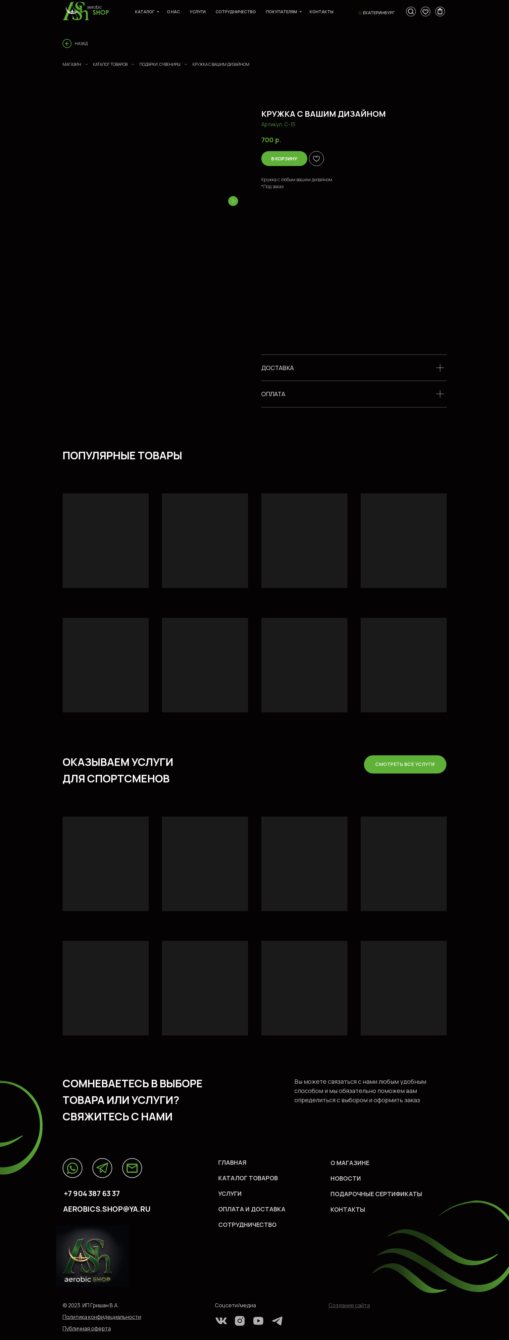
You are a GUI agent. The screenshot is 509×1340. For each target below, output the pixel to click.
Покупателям (282, 12)
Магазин (72, 64)
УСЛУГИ (230, 1193)
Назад (81, 43)
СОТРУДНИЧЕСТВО (247, 1225)
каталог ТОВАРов (248, 1178)
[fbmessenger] (411, 12)
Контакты (321, 12)
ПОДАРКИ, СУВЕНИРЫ (159, 64)
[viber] (426, 12)
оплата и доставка (251, 1209)
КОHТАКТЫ (348, 1209)
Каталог (145, 12)
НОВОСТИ (346, 1178)
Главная (232, 1162)
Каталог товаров (110, 64)
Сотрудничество (236, 12)
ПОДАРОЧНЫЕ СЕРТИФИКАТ (374, 1194)
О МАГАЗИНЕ (350, 1163)
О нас (173, 12)
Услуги (198, 12)
